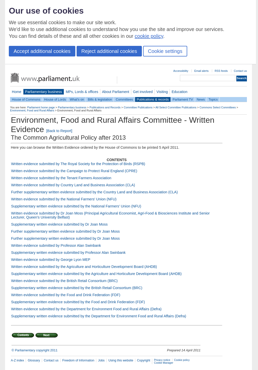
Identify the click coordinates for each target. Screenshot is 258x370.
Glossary (34, 360)
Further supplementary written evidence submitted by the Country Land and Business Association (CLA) (94, 192)
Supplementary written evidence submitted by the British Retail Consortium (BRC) (76, 288)
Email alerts (201, 70)
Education (179, 92)
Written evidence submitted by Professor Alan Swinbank (56, 245)
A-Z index (17, 360)
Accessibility (180, 70)
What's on (77, 99)
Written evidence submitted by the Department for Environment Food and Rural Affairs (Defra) (86, 309)
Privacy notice (162, 360)
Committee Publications (138, 107)
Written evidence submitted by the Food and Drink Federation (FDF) (65, 295)
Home (16, 92)
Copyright (143, 360)
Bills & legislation (100, 99)
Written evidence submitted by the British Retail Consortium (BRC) (64, 281)
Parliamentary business (43, 92)
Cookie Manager (163, 362)
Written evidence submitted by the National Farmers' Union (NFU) (63, 199)
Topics (213, 99)
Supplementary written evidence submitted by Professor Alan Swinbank (68, 253)
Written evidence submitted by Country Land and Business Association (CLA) (73, 185)
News (201, 99)
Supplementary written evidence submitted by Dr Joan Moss (59, 224)
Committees (124, 99)
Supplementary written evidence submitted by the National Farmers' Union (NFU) (76, 206)
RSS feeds (221, 70)
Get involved (143, 92)
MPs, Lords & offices (82, 92)
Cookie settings (165, 51)
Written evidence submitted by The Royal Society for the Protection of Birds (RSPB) (78, 164)
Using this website (120, 360)
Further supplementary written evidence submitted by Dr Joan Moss (65, 231)
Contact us (240, 70)
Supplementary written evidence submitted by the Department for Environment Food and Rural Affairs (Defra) (98, 316)
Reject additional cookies (109, 51)
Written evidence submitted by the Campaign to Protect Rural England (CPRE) (74, 171)
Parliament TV (183, 99)
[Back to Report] (59, 131)
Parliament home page (41, 107)
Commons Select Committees (218, 107)
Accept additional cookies (42, 51)
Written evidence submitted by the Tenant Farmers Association (61, 178)
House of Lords (55, 99)
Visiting (162, 92)
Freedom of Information (78, 360)
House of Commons (26, 99)
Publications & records (153, 99)
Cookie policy (182, 360)
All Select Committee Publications (176, 107)
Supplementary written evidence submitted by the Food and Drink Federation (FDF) (78, 302)
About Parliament (115, 92)
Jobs (101, 360)
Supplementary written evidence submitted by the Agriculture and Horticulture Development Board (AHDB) (96, 274)
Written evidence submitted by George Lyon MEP (50, 260)
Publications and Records (104, 107)
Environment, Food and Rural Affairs (32, 110)
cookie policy (149, 36)
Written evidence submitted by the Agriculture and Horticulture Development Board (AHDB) (84, 267)
